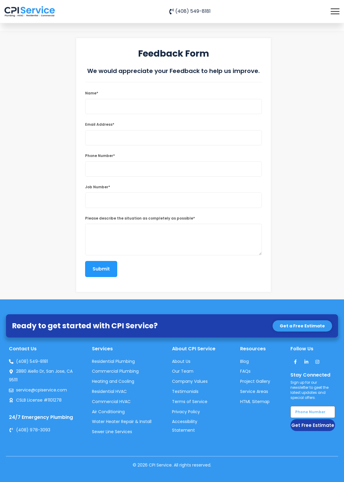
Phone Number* (100, 155)
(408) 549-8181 (193, 11)
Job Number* (97, 186)
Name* (91, 93)
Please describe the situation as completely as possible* (140, 218)
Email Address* (99, 124)
